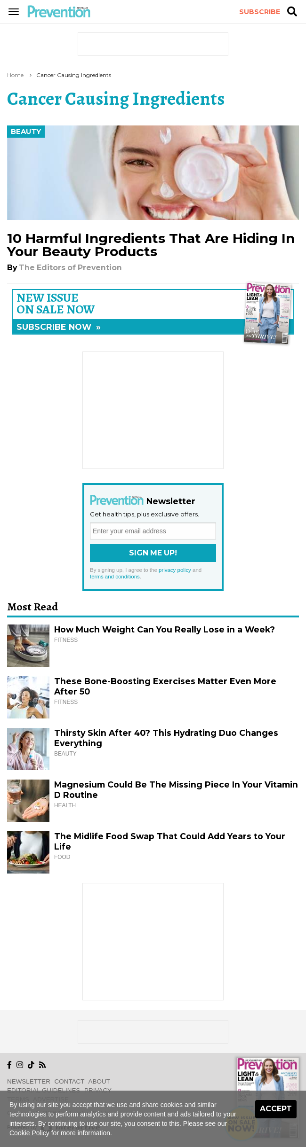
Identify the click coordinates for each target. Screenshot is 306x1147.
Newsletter (28, 1081)
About (99, 1081)
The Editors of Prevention (70, 267)
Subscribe (259, 12)
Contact (70, 1081)
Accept (276, 1108)
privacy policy (175, 570)
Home (15, 74)
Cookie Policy (29, 1133)
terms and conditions (115, 576)
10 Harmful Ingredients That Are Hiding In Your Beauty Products (151, 244)
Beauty (26, 131)
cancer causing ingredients (73, 74)
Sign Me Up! (153, 552)
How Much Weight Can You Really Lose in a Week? (164, 629)
